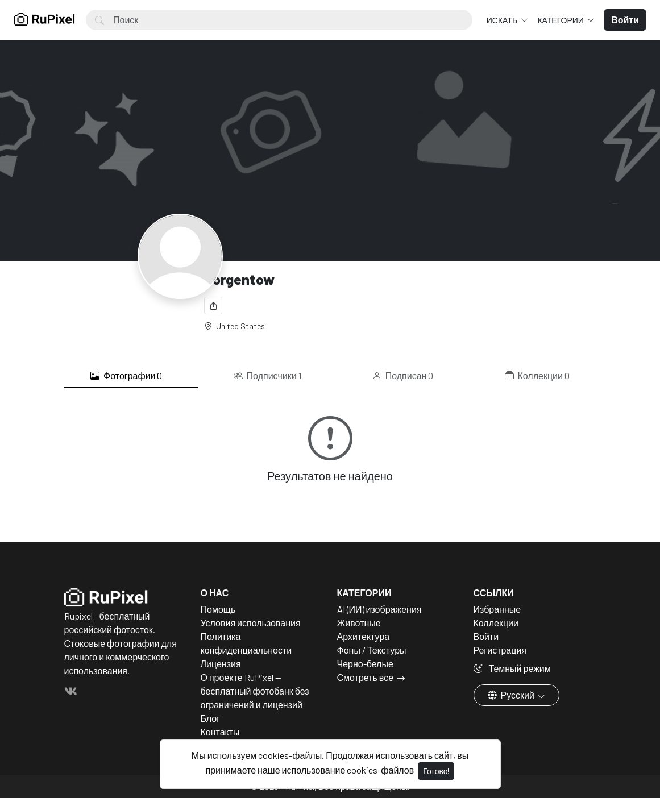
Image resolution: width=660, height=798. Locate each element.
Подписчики (267, 376)
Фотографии (126, 376)
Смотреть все (365, 677)
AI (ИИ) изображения (379, 609)
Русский (512, 694)
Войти (486, 636)
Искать (503, 20)
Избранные (497, 609)
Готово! (436, 771)
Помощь (218, 609)
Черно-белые (365, 663)
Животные (359, 622)
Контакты (220, 731)
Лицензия (221, 663)
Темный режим (512, 668)
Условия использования (251, 622)
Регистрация (500, 650)
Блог (211, 718)
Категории (561, 20)
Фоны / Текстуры (371, 650)
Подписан (403, 376)
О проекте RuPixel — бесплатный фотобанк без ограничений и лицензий (255, 691)
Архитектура (363, 636)
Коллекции (537, 376)
